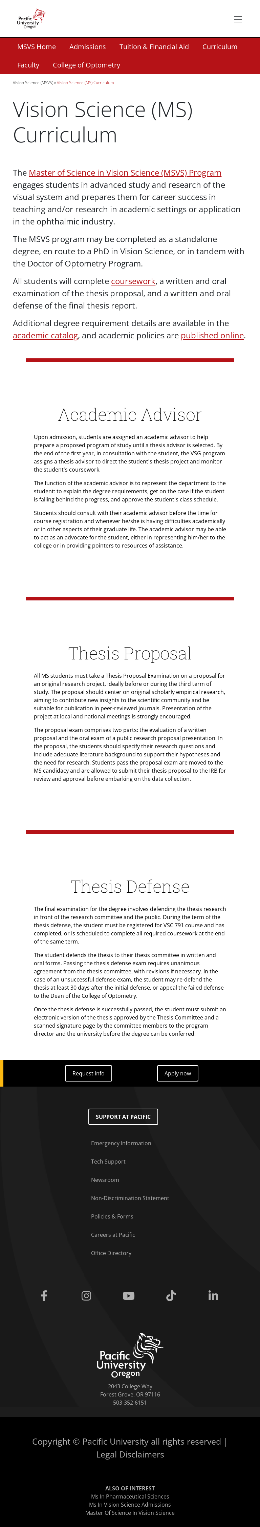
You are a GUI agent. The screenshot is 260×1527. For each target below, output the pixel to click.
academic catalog (45, 335)
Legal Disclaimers (130, 1454)
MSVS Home (36, 46)
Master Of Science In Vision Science (130, 1512)
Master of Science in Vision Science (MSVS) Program (125, 172)
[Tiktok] (172, 1296)
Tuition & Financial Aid (154, 46)
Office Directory (111, 1253)
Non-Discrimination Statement (130, 1198)
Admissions (87, 46)
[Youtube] (129, 1296)
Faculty (28, 65)
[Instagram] (87, 1296)
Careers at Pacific (113, 1234)
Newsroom (105, 1180)
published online (212, 335)
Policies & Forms (112, 1216)
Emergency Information (121, 1143)
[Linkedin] (214, 1296)
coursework (133, 280)
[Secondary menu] (238, 19)
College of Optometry (86, 65)
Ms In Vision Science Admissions (130, 1504)
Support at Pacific (123, 1117)
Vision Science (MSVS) (33, 82)
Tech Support (108, 1161)
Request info (88, 1073)
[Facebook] (45, 1296)
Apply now (178, 1073)
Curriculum (220, 46)
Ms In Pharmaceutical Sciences (130, 1496)
